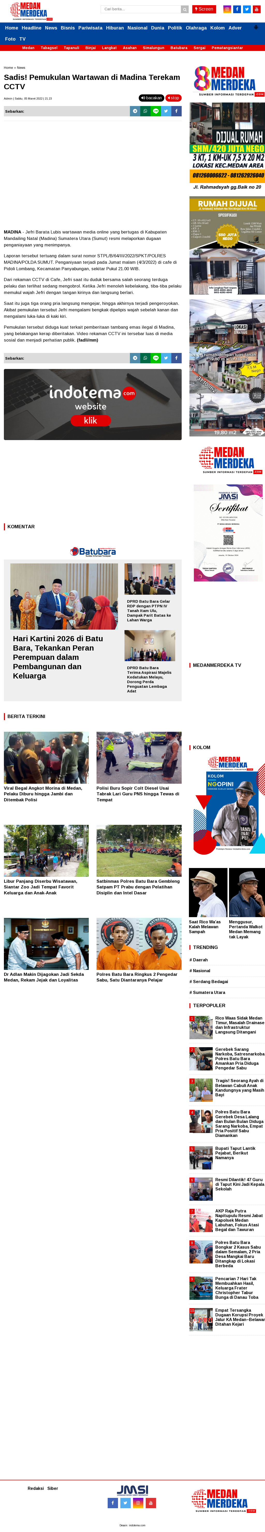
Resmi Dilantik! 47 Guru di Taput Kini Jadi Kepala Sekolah (239, 1184)
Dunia (157, 28)
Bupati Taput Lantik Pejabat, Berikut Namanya (235, 1153)
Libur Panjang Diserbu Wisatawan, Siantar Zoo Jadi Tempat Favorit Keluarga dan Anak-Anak (40, 887)
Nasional (138, 28)
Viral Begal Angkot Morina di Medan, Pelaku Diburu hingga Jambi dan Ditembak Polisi (43, 794)
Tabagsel (49, 48)
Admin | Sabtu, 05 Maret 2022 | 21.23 (28, 98)
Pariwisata (90, 28)
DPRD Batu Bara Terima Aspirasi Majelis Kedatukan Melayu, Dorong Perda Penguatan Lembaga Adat (149, 679)
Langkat (109, 48)
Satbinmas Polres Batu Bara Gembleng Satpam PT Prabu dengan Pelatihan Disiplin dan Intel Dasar (138, 887)
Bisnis (68, 28)
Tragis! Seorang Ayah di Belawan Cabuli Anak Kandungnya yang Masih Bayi (239, 1087)
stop (173, 98)
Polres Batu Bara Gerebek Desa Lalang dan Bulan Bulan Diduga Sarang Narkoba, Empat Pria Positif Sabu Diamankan (239, 1124)
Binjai (90, 48)
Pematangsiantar (227, 48)
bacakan (151, 98)
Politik (175, 28)
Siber (52, 1488)
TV (22, 39)
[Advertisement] (93, 483)
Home (11, 28)
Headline (31, 28)
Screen (204, 9)
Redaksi (36, 1488)
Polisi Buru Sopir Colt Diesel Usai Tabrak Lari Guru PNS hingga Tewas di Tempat (138, 794)
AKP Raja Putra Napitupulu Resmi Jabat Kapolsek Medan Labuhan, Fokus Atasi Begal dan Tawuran (239, 1220)
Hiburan (115, 28)
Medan (28, 48)
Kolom (217, 28)
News (51, 28)
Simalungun (153, 48)
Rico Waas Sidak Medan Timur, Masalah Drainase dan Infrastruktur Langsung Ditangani (239, 1025)
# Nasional (199, 971)
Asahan (130, 48)
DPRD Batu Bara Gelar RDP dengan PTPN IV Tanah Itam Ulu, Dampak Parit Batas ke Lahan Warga (149, 610)
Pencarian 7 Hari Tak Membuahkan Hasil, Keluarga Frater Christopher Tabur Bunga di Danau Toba (236, 1288)
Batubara (179, 48)
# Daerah (198, 960)
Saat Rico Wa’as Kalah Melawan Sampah (205, 927)
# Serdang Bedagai (208, 981)
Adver (235, 28)
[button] (256, 25)
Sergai (199, 48)
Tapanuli (71, 48)
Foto (10, 39)
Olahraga (196, 28)
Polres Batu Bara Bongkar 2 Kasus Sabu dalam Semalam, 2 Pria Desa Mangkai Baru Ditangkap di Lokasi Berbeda (238, 1254)
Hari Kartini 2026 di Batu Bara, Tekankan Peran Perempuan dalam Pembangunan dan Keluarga (58, 657)
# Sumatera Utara (207, 992)
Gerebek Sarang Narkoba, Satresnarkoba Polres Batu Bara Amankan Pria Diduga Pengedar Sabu (239, 1058)
